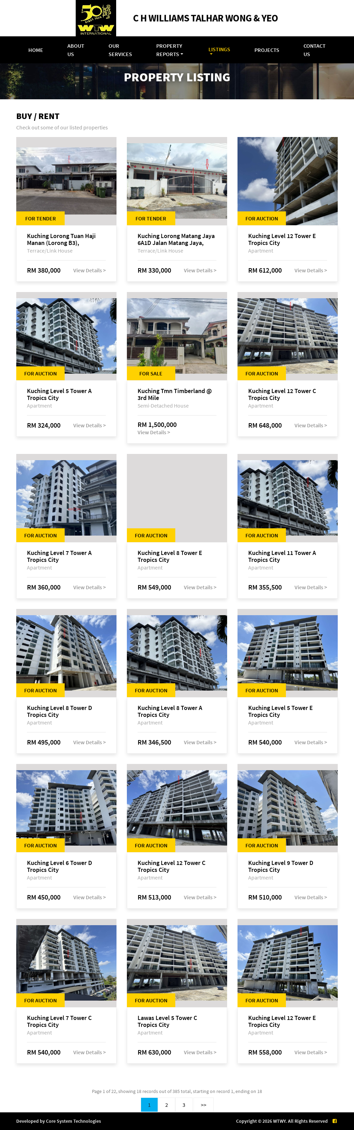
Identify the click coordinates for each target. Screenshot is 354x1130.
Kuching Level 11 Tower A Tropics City (282, 556)
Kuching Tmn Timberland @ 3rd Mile (175, 394)
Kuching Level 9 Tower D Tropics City (280, 866)
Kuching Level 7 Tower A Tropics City (59, 556)
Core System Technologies (73, 1121)
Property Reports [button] (169, 49)
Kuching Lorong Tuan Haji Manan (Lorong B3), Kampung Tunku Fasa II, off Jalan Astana (63, 239)
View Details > (89, 270)
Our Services (120, 49)
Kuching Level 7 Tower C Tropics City (59, 1021)
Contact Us (315, 49)
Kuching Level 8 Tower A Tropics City (170, 711)
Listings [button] (219, 49)
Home (35, 49)
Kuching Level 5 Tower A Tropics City (59, 394)
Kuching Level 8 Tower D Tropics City (59, 711)
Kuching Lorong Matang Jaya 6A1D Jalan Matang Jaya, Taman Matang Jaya (176, 239)
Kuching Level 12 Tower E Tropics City (282, 239)
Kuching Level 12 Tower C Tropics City (282, 394)
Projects (266, 49)
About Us (75, 49)
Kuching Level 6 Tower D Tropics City (59, 866)
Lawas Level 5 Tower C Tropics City (167, 1021)
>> (203, 1104)
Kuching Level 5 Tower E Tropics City (280, 711)
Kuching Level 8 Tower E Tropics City (170, 556)
